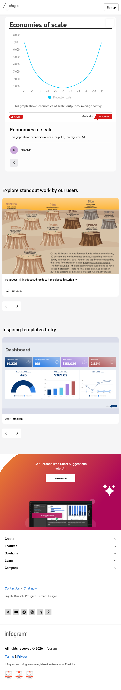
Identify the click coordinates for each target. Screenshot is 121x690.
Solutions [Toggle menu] (11, 553)
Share (17, 116)
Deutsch (19, 596)
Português (30, 596)
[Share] (14, 163)
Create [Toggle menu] (9, 539)
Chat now (30, 588)
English (9, 596)
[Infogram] (13, 7)
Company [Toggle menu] (11, 568)
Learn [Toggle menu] (9, 560)
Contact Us (12, 588)
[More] (110, 23)
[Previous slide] (7, 306)
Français (52, 596)
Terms (9, 657)
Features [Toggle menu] (11, 546)
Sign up (111, 7)
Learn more (60, 478)
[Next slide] (16, 306)
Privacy (22, 657)
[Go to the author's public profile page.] (20, 150)
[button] (60, 97)
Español (42, 596)
